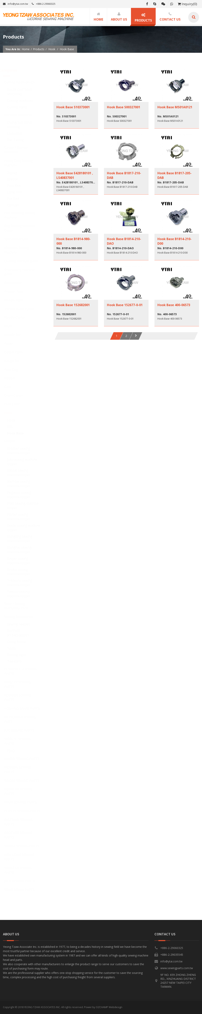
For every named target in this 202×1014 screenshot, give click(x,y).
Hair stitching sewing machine (23, 215)
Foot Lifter (15, 404)
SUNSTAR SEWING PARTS (22, 870)
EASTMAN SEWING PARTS (22, 822)
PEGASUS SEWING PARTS (21, 697)
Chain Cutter (17, 395)
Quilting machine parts (25, 261)
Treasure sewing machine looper (23, 582)
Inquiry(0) (187, 4)
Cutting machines (24, 100)
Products (38, 49)
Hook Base (19, 433)
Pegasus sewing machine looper (23, 494)
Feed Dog (15, 369)
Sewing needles (22, 624)
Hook (12, 413)
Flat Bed (17, 198)
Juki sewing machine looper (26, 461)
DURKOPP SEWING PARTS (22, 791)
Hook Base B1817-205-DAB (174, 175)
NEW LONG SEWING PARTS (23, 857)
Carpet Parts (17, 352)
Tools (15, 648)
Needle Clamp (18, 317)
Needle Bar (16, 335)
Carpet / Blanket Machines (20, 149)
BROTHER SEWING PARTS (22, 835)
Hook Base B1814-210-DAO (124, 241)
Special (16, 179)
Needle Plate (17, 300)
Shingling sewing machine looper (23, 538)
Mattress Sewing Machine (20, 250)
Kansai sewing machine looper (22, 472)
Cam (11, 387)
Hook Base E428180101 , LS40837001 (74, 175)
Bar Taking (19, 140)
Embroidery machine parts (23, 271)
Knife (12, 326)
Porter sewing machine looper (22, 516)
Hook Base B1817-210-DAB (124, 175)
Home (26, 49)
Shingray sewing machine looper (23, 549)
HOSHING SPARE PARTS (25, 708)
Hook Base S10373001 (73, 107)
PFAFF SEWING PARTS (24, 802)
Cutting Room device (23, 82)
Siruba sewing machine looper (22, 571)
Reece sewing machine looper (27, 527)
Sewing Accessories (22, 617)
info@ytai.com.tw (15, 4)
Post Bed (17, 185)
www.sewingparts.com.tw (176, 968)
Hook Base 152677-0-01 (125, 305)
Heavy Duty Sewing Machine (22, 162)
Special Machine (20, 239)
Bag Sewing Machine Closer (23, 228)
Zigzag (16, 173)
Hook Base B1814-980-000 (73, 241)
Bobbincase (16, 283)
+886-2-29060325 (43, 4)
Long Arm (18, 192)
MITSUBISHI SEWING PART (23, 719)
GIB (13, 426)
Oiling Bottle (20, 642)
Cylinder (17, 205)
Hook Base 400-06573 (173, 305)
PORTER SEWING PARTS (26, 811)
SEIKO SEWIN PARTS (23, 890)
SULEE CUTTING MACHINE (23, 92)
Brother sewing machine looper (22, 450)
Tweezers (18, 661)
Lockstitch (18, 133)
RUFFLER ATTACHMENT (22, 633)
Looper (13, 441)
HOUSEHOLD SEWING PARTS (24, 671)
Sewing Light (20, 655)
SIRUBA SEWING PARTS (25, 846)
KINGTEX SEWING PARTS (21, 684)
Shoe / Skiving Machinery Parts (20, 606)
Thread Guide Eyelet (23, 309)
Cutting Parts (21, 107)
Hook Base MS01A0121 (174, 107)
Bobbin (13, 378)
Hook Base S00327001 (123, 107)
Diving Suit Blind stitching (23, 124)
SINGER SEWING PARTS (25, 780)
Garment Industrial (22, 115)
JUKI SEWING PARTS (23, 730)
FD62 (14, 751)
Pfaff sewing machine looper (26, 505)
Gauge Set (15, 361)
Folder (12, 343)
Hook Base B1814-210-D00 (174, 241)
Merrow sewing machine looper (22, 483)
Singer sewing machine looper (22, 560)
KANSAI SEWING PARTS (25, 758)
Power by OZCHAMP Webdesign (103, 1007)
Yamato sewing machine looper (22, 593)
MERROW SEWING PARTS (21, 769)
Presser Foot (17, 291)
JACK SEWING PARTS (23, 881)
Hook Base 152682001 (73, 305)
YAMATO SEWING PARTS (21, 741)
